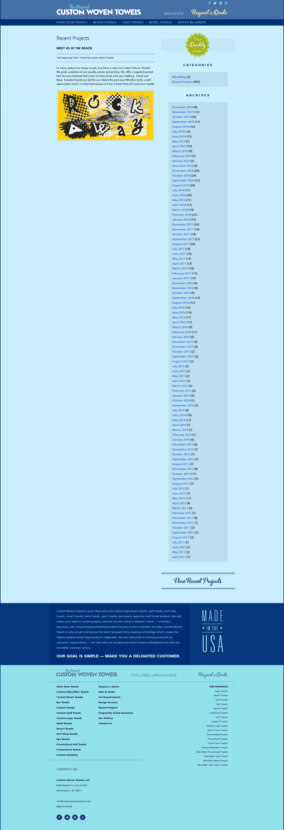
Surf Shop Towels (67, 734)
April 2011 (179, 557)
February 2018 (181, 214)
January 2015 (181, 395)
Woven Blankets (192, 22)
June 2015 (179, 371)
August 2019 (180, 126)
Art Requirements (110, 697)
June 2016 (179, 312)
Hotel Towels (160, 22)
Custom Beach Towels (70, 697)
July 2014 (178, 410)
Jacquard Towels (219, 721)
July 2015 (178, 366)
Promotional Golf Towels (72, 744)
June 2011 (179, 547)
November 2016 (183, 288)
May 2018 (178, 200)
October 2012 (181, 474)
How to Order (107, 692)
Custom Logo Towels (69, 718)
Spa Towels (63, 739)
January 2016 (181, 337)
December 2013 (182, 444)
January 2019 (181, 161)
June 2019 (179, 136)
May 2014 (178, 420)
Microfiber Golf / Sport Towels (213, 765)
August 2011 (180, 537)
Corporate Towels (219, 713)
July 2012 (178, 488)
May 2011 (178, 552)
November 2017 (183, 229)
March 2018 (180, 210)
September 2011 (183, 532)
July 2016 (178, 307)
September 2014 (183, 405)
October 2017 (181, 234)
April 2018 (179, 205)
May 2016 (178, 317)
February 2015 (181, 390)
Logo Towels (221, 691)
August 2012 (180, 483)
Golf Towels (132, 22)
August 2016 (180, 302)
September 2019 (183, 122)
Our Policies (106, 718)
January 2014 (181, 439)
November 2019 (183, 112)
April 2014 (179, 425)
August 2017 (180, 244)
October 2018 (181, 175)
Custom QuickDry (67, 755)
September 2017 (183, 239)
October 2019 (181, 117)
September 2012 (183, 478)
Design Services (108, 702)
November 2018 (183, 170)
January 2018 (181, 219)
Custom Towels (66, 707)
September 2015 (183, 356)
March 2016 (180, 327)
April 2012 (179, 503)
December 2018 (182, 166)
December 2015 (182, 342)
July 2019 (178, 131)
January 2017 (181, 278)
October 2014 (181, 400)
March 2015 (180, 386)
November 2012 (183, 469)
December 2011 (182, 518)
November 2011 (183, 522)
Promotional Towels (69, 749)
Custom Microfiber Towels (73, 692)
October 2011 (181, 527)
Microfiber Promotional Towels (212, 752)
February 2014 (181, 434)
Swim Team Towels (72, 22)
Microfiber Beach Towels (215, 760)
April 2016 (179, 322)
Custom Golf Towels (69, 713)
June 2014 (179, 415)
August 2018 (180, 185)
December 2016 (182, 283)
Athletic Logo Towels (217, 726)
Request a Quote (209, 13)
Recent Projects (182, 81)
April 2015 (179, 381)
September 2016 (183, 298)
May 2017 (178, 258)
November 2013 (183, 449)
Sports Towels (221, 708)
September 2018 (183, 180)
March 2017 (180, 268)
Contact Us (105, 723)
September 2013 (183, 459)
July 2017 (178, 249)
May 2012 (178, 498)
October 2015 (181, 351)
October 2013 (181, 454)
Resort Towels (65, 728)
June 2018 (179, 195)
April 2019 (179, 146)
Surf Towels (222, 717)
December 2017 (182, 224)
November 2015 (183, 346)
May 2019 (178, 141)
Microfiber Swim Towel (216, 756)
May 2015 (178, 376)
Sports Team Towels (217, 730)
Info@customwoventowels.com (74, 801)
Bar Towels (63, 702)
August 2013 (180, 464)
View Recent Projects (198, 580)
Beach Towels (104, 22)
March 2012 (180, 508)
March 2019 (180, 151)
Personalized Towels (217, 734)
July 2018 (178, 190)
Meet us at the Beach (74, 48)
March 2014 (180, 430)
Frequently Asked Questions (116, 713)
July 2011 (178, 542)
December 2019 (182, 107)
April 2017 (179, 263)
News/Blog (179, 77)
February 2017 (181, 273)
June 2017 (179, 254)
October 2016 (181, 293)
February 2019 (181, 156)
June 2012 (179, 493)
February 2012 (181, 513)
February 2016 (181, 332)
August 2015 (180, 361)
